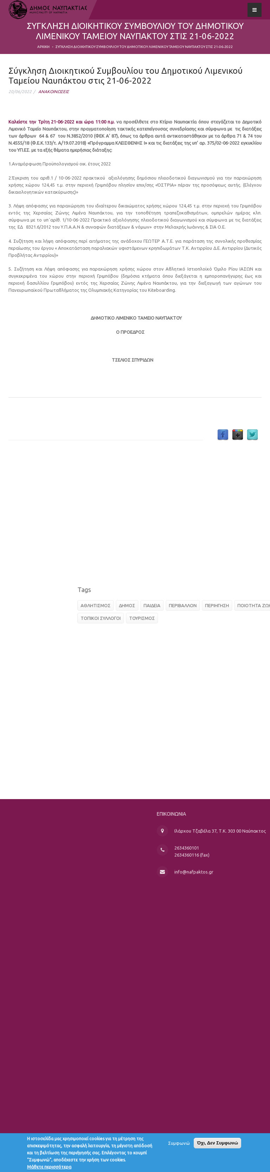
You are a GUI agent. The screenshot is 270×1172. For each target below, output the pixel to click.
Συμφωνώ (179, 1144)
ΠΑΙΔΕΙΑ (223, 605)
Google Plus (237, 435)
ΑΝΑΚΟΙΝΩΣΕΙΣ (53, 91)
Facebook (223, 435)
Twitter (252, 435)
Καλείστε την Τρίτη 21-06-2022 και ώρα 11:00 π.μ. (62, 121)
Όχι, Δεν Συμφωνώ (217, 1144)
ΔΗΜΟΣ (199, 605)
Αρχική (43, 47)
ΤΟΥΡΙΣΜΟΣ (213, 618)
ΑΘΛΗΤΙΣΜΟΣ (167, 605)
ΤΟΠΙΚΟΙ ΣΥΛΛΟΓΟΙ (172, 618)
